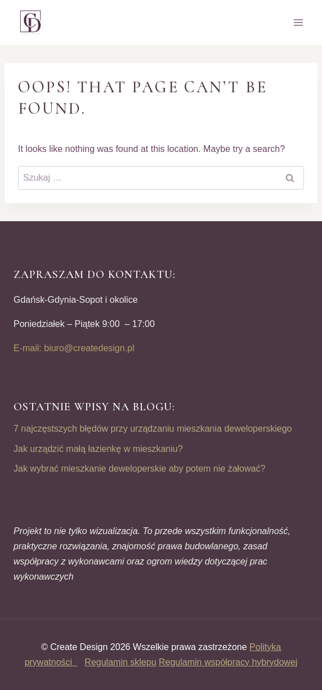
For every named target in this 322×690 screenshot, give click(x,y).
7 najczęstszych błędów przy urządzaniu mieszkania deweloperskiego (153, 428)
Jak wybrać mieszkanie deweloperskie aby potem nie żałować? (139, 468)
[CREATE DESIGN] (31, 22)
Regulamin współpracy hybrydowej (228, 662)
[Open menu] (298, 22)
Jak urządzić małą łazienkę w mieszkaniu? (98, 449)
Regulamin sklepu (120, 662)
